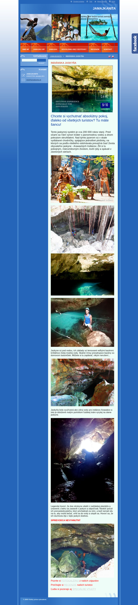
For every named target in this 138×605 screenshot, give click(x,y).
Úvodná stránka (78, 1)
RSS (113, 1)
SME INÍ (25, 49)
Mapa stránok (102, 1)
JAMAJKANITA (56, 56)
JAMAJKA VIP (39, 49)
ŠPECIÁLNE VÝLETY (84, 589)
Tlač (90, 1)
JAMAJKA (53, 49)
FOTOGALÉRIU (70, 580)
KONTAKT (108, 49)
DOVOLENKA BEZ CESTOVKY (74, 49)
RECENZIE (70, 585)
